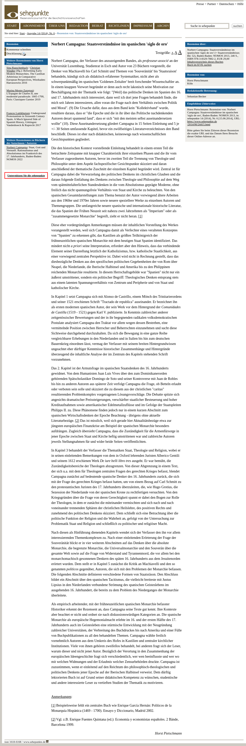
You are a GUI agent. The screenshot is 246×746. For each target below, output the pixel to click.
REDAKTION (78, 25)
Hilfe (240, 4)
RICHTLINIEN (119, 25)
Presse (200, 4)
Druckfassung (16, 54)
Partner (211, 4)
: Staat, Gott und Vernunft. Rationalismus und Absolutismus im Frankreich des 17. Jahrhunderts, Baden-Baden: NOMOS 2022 (25, 153)
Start (22, 33)
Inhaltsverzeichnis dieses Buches (205, 61)
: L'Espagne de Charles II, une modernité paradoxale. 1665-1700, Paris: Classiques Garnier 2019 (25, 95)
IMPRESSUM (142, 25)
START (12, 25)
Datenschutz (226, 4)
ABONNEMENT (34, 25)
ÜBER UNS (57, 25)
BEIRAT (97, 25)
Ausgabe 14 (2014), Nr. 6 (41, 33)
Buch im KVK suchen (199, 64)
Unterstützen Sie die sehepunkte (26, 175)
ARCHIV (163, 25)
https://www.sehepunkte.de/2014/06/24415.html (202, 123)
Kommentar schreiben (18, 49)
